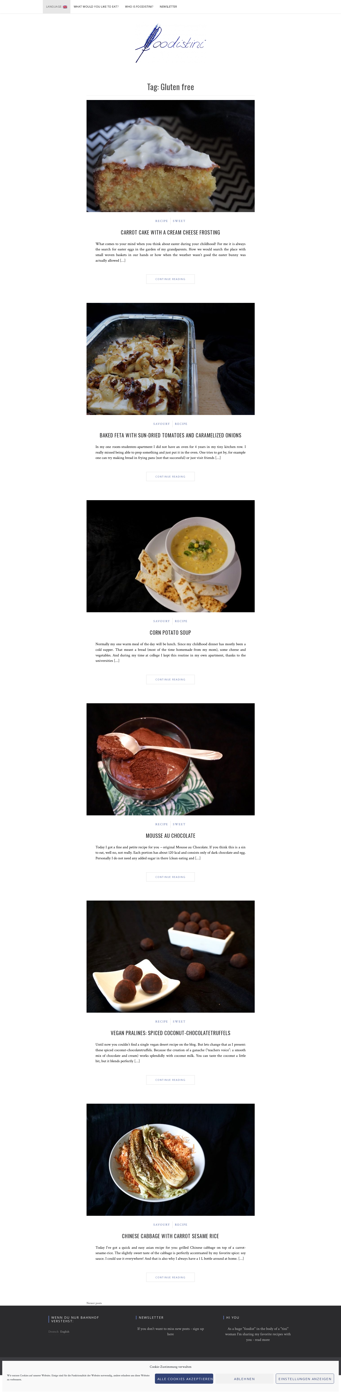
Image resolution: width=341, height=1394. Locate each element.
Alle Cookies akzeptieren (185, 1379)
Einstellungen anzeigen (304, 1379)
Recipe (161, 221)
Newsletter (168, 7)
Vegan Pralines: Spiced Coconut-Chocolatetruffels (170, 1033)
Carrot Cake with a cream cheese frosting (170, 232)
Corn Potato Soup (170, 632)
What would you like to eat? (96, 7)
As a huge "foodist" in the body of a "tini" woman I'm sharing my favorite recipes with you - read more (258, 1334)
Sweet (179, 221)
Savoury (161, 424)
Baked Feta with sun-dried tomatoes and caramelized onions (170, 435)
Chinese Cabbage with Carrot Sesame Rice (170, 1236)
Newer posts (94, 1303)
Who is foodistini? (139, 7)
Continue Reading (170, 279)
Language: (56, 7)
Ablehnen (244, 1379)
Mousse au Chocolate (170, 835)
